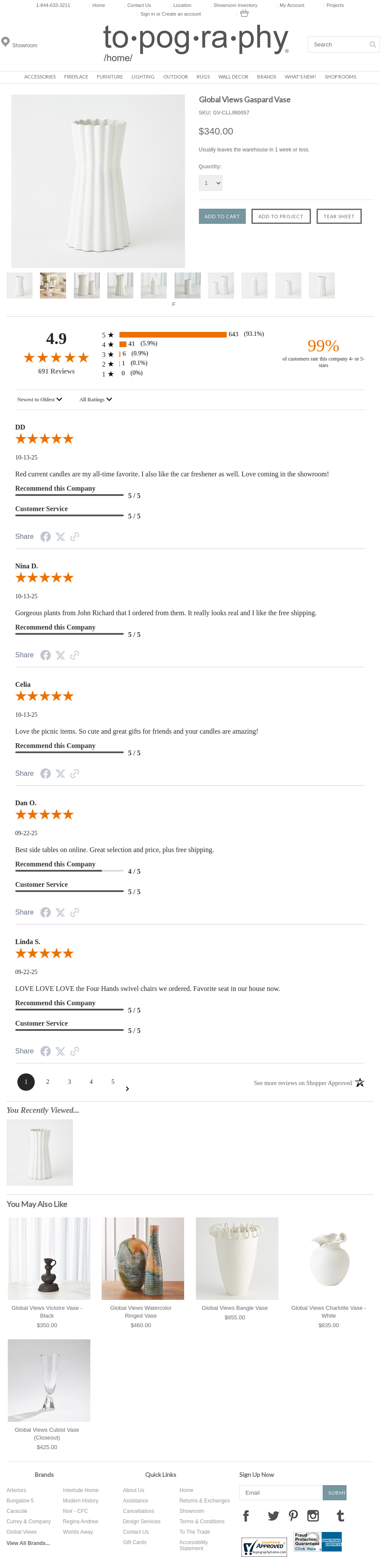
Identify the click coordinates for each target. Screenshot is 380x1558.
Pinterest (293, 1515)
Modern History (80, 1501)
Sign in (147, 13)
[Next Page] (127, 1088)
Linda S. (27, 941)
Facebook (245, 1515)
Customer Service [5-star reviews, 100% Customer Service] (41, 508)
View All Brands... (28, 1543)
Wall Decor (233, 76)
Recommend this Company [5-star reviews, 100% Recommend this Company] (55, 488)
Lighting (143, 76)
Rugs (203, 76)
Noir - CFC (75, 1511)
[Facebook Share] (45, 538)
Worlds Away (78, 1532)
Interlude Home (81, 1490)
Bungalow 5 (20, 1501)
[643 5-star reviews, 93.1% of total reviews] (190, 335)
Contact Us (137, 5)
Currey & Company (29, 1522)
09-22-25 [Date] (26, 833)
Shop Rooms (340, 76)
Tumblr (340, 1515)
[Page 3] (69, 1082)
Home (97, 5)
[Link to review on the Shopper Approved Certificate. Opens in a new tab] (74, 538)
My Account (290, 5)
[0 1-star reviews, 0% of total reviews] (190, 374)
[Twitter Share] (60, 538)
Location (180, 5)
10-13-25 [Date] (26, 457)
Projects (333, 5)
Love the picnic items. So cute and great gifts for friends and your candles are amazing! (136, 731)
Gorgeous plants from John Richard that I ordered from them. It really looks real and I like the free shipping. (166, 613)
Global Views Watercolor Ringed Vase (141, 1312)
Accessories (40, 76)
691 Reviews (56, 371)
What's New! (300, 76)
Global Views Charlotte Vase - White (328, 1312)
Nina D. (26, 566)
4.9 (56, 339)
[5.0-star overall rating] (190, 440)
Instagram (313, 1515)
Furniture (110, 76)
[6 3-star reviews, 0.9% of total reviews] (190, 354)
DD (20, 427)
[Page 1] (26, 1082)
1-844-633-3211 (53, 5)
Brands (266, 76)
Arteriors (16, 1490)
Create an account (181, 13)
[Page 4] (91, 1082)
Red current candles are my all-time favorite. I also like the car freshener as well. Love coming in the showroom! (172, 474)
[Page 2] (47, 1082)
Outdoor (175, 76)
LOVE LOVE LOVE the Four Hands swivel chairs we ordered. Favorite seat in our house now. (147, 988)
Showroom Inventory (234, 5)
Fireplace (76, 76)
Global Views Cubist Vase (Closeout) (47, 1434)
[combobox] (41, 399)
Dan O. (25, 803)
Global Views (22, 1532)
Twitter (273, 1515)
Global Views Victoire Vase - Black (47, 1312)
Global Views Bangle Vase (235, 1308)
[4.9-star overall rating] (56, 357)
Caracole (17, 1511)
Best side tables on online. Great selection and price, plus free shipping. (114, 849)
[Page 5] (113, 1082)
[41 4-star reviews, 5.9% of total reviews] (190, 344)
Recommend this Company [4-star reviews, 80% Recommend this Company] (55, 864)
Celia (23, 684)
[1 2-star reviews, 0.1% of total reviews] (190, 364)
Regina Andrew (80, 1522)
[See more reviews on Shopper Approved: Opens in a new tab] (303, 1082)
